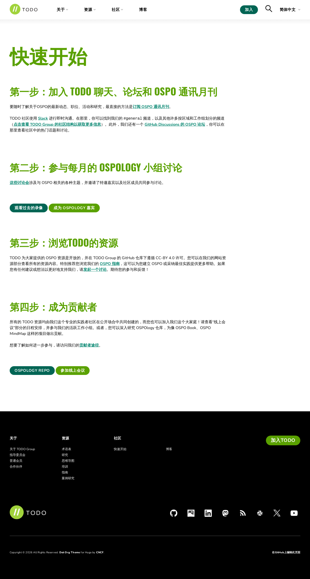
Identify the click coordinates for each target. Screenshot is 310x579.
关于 (61, 9)
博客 (147, 9)
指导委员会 (17, 455)
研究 (65, 455)
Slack (43, 118)
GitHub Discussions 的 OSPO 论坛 (175, 124)
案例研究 (68, 478)
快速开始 (120, 449)
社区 (118, 9)
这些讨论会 (19, 182)
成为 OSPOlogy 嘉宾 (74, 208)
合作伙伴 (16, 466)
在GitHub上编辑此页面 (286, 552)
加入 (249, 9)
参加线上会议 (73, 370)
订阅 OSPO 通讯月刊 (151, 106)
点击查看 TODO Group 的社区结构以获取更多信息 (57, 124)
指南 (65, 472)
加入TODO (283, 440)
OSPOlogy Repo (32, 370)
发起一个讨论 (95, 269)
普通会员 (16, 461)
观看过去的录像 (29, 208)
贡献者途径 (89, 345)
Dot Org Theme (69, 552)
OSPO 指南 (110, 263)
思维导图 (68, 461)
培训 (65, 466)
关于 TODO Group (22, 449)
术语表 (66, 449)
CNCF (100, 552)
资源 (89, 9)
